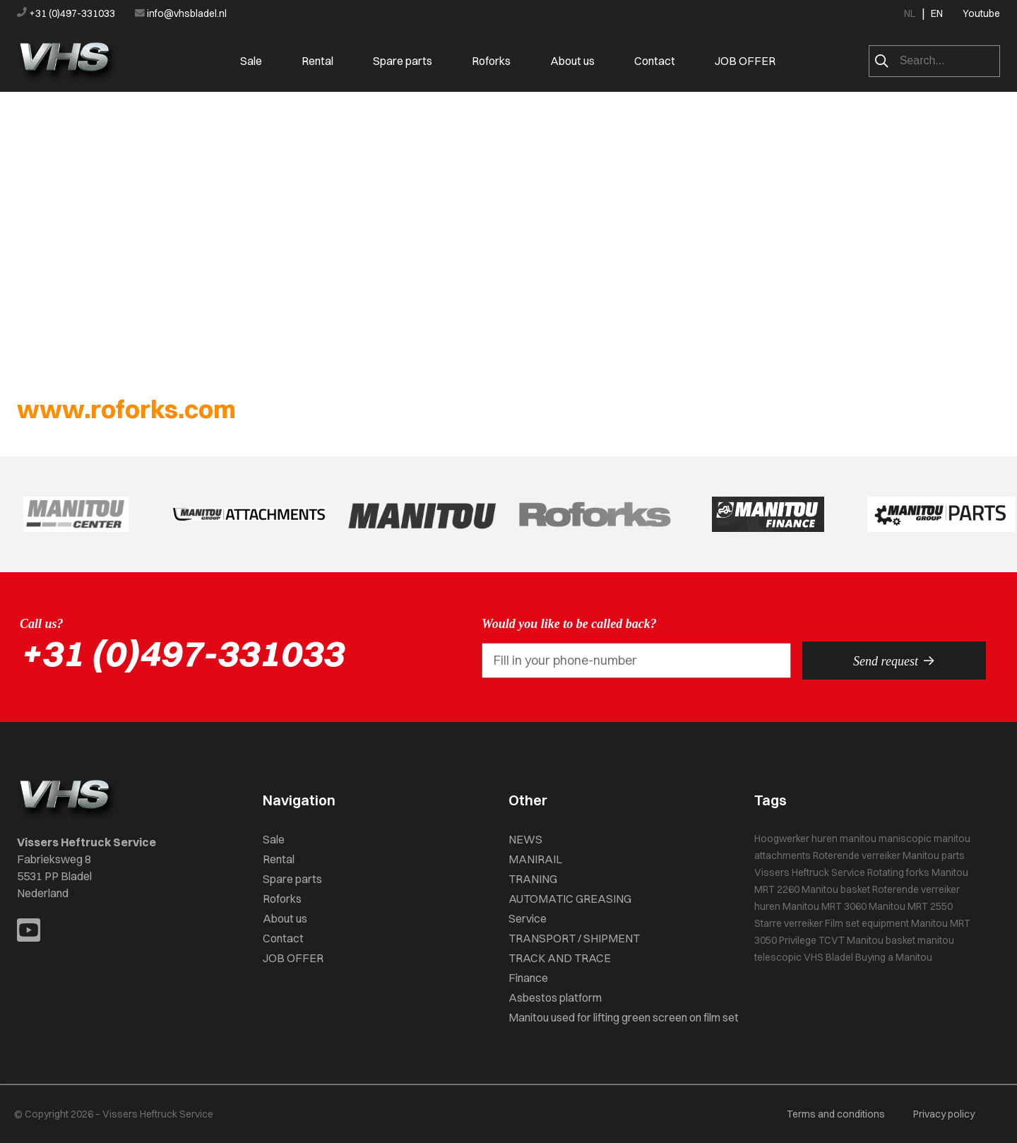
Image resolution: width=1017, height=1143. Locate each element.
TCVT (832, 940)
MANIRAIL (535, 859)
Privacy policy (944, 1114)
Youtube (981, 13)
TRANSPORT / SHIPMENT (574, 938)
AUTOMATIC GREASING (570, 899)
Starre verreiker (788, 923)
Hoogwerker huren (796, 838)
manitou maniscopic (886, 838)
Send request (894, 660)
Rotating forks (898, 872)
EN (937, 13)
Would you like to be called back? (569, 624)
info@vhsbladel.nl (181, 13)
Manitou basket (836, 889)
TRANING (533, 879)
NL (909, 13)
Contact (654, 61)
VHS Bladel (828, 957)
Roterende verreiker (856, 855)
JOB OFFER (745, 61)
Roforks (491, 61)
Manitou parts (934, 855)
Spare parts (402, 61)
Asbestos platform (555, 997)
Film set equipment (867, 923)
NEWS (525, 839)
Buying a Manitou (893, 957)
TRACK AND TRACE (560, 958)
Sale (251, 61)
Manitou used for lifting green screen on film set (624, 1017)
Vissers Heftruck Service (809, 872)
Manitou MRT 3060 (825, 906)
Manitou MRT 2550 (911, 906)
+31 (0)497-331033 (67, 13)
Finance (528, 978)
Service (528, 918)
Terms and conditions (836, 1114)
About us (572, 61)
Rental (317, 61)
